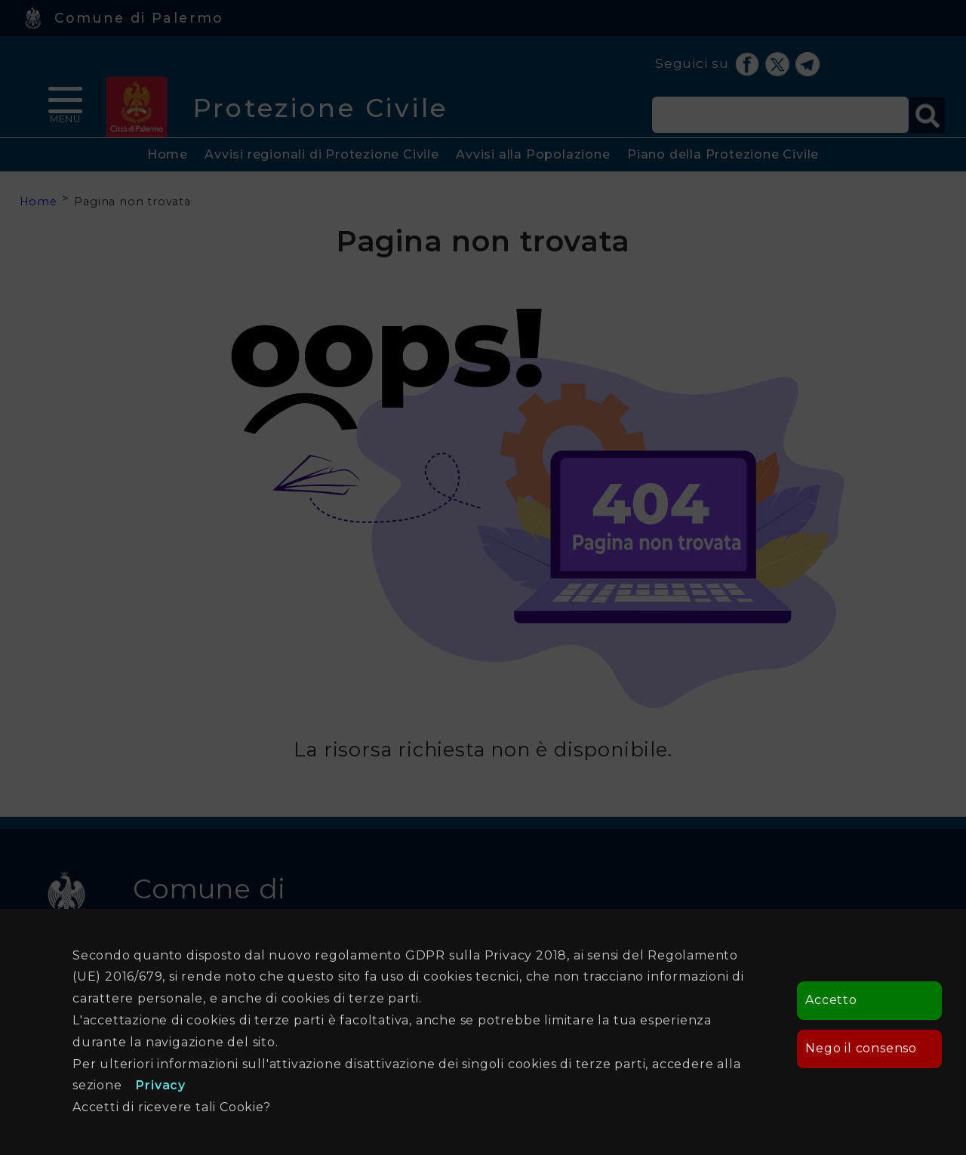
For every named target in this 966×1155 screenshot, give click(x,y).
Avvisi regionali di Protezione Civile (322, 154)
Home (167, 154)
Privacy (161, 1085)
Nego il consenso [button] (861, 1048)
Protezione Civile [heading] (320, 107)
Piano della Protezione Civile (723, 154)
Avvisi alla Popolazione (533, 154)
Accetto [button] (831, 1000)
